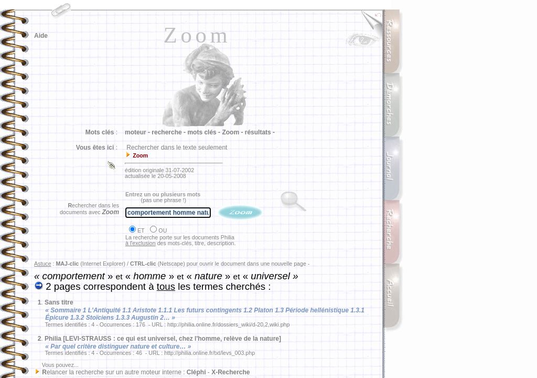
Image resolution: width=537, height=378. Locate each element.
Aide (41, 35)
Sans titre (59, 302)
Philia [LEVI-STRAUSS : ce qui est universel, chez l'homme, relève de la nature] (163, 338)
